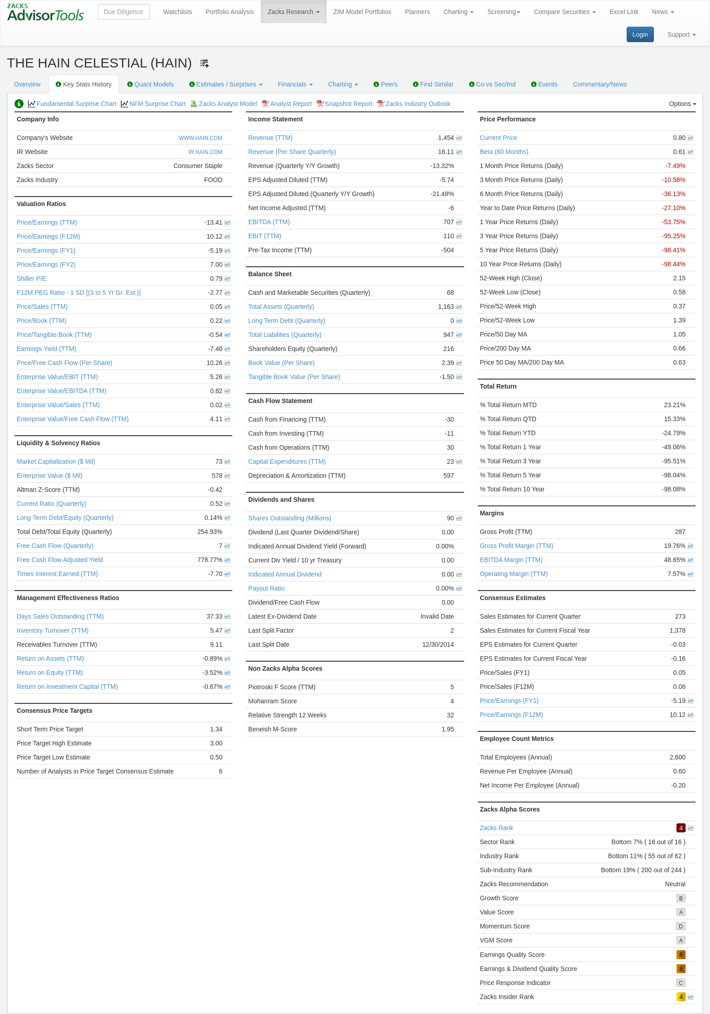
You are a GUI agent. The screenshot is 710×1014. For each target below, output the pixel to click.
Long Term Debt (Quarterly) (286, 320)
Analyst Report (287, 103)
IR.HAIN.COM (205, 152)
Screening (503, 11)
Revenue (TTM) (270, 137)
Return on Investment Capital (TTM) (67, 686)
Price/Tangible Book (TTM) (54, 334)
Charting (459, 11)
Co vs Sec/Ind (492, 84)
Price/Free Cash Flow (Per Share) (64, 362)
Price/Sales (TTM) (42, 306)
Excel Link (623, 11)
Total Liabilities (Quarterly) (284, 334)
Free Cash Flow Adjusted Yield (60, 559)
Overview (27, 84)
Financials (295, 84)
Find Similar (433, 84)
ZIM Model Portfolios (362, 11)
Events (544, 84)
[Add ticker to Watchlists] (204, 63)
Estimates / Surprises (226, 84)
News (663, 11)
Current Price (498, 137)
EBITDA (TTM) (269, 222)
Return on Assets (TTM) (50, 658)
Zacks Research (294, 11)
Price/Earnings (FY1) (46, 250)
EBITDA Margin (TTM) (511, 559)
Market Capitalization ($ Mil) (56, 461)
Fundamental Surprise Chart (72, 103)
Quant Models (150, 84)
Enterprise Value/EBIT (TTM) (57, 376)
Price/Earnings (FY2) (46, 264)
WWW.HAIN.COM (201, 138)
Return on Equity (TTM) (50, 672)
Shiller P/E (31, 278)
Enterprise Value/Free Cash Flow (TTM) (73, 419)
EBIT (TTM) (264, 236)
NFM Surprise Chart (153, 103)
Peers (385, 84)
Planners (417, 11)
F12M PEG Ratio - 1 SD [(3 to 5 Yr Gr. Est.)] (79, 292)
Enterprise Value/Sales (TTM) (58, 404)
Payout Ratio (266, 588)
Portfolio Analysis (230, 11)
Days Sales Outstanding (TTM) (60, 616)
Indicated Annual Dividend (284, 574)
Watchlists (177, 11)
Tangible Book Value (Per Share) (294, 376)
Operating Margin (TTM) (514, 573)
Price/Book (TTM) (42, 320)
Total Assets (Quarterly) (281, 306)
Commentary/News (600, 84)
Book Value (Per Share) (281, 362)
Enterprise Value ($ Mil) (49, 475)
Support (681, 34)
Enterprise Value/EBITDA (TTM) (61, 390)
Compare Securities (565, 11)
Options (682, 103)
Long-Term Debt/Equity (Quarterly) (65, 517)
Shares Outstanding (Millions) (289, 518)
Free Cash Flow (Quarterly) (55, 545)
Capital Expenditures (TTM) (287, 461)
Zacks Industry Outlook (414, 103)
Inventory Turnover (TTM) (53, 630)
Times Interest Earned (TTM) (57, 573)
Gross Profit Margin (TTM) (517, 545)
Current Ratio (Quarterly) (51, 503)
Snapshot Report (345, 103)
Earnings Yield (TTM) (46, 348)
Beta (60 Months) (504, 151)
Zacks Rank (496, 827)
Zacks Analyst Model (223, 103)
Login (640, 34)
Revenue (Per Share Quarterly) (292, 151)
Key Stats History (83, 84)
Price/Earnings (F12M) (48, 236)
